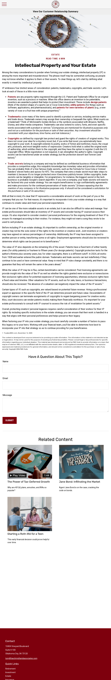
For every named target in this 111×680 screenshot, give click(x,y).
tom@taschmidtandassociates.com (21, 658)
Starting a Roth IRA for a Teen (25, 533)
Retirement (10, 669)
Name (5, 361)
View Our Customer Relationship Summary (55, 11)
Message (7, 395)
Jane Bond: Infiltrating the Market (79, 481)
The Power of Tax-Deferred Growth (28, 481)
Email (5, 378)
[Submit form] (10, 420)
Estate (8, 676)
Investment (10, 672)
